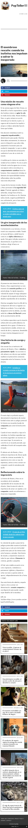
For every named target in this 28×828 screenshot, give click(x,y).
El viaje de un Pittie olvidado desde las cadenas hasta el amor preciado (14, 534)
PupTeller (17, 5)
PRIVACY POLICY (19, 818)
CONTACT (8, 820)
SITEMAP (3, 820)
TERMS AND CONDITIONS (7, 818)
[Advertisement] (14, 29)
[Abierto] (25, 5)
